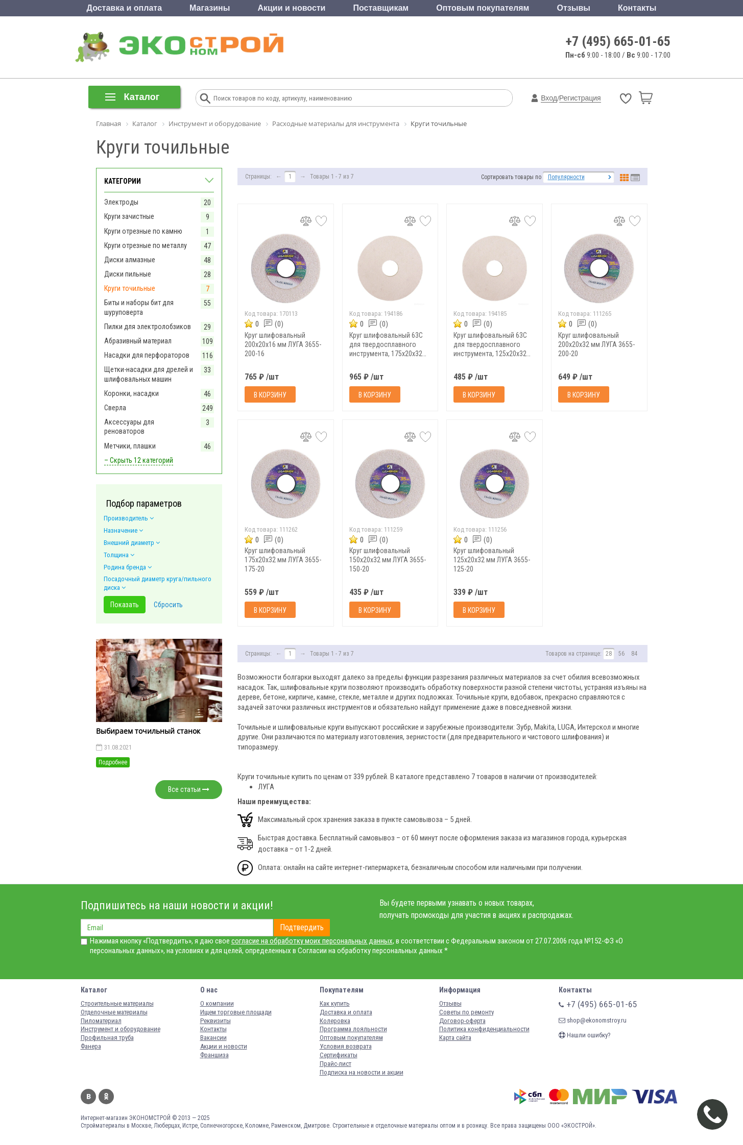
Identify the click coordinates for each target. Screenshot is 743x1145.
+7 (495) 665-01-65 (618, 41)
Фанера (91, 1046)
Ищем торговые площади (236, 1012)
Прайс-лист (335, 1063)
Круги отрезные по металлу (145, 245)
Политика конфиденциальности (484, 1029)
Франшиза (214, 1055)
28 (609, 653)
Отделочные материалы (114, 1012)
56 (621, 653)
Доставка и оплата (124, 8)
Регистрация (580, 98)
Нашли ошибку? (585, 1035)
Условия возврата (346, 1046)
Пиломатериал (101, 1021)
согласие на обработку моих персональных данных (312, 940)
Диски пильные (127, 274)
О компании (217, 1003)
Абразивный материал (138, 341)
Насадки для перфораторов (146, 355)
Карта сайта (455, 1037)
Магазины (209, 8)
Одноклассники (106, 1096)
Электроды (121, 202)
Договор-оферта (462, 1021)
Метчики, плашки (130, 446)
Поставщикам (381, 8)
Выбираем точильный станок (148, 731)
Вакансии (213, 1037)
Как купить (335, 1003)
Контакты (637, 8)
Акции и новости (291, 8)
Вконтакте (88, 1096)
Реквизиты (215, 1021)
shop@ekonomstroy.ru (593, 1020)
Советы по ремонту (466, 1012)
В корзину (270, 395)
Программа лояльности (353, 1029)
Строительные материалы (117, 1003)
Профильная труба (107, 1037)
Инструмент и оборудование (120, 1029)
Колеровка (335, 1021)
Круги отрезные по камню (143, 231)
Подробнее (113, 762)
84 (634, 653)
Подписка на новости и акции (361, 1072)
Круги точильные (129, 288)
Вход (549, 98)
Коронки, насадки (131, 393)
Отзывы (573, 8)
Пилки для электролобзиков (147, 326)
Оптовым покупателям (482, 8)
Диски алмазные (129, 260)
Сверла (115, 408)
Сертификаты (338, 1055)
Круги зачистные (129, 216)
